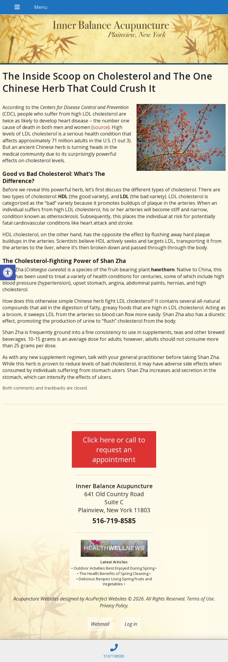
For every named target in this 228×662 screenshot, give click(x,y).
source (100, 127)
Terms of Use (200, 598)
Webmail (100, 624)
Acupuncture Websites (36, 598)
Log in (131, 624)
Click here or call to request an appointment (114, 449)
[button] (7, 272)
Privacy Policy (113, 605)
